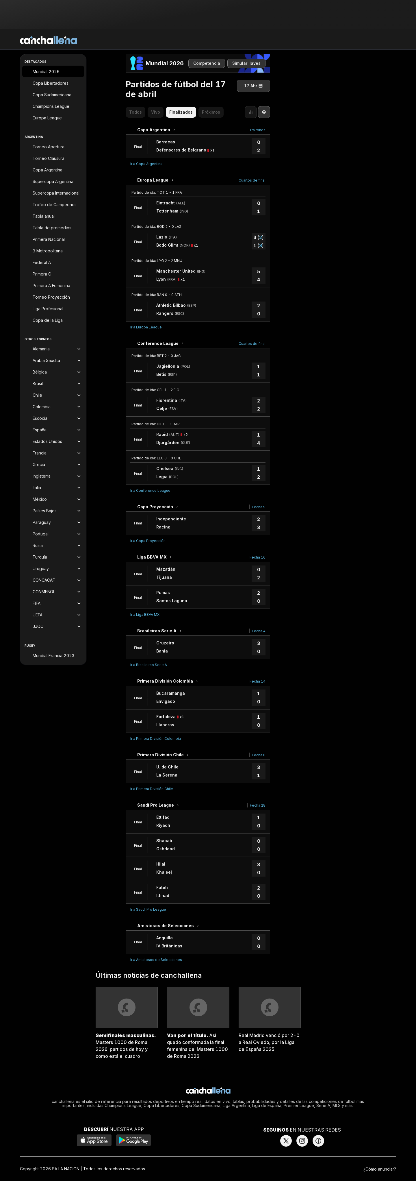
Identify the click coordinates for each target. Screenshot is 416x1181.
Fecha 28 (257, 805)
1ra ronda (257, 130)
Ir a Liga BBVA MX (144, 614)
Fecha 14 (257, 681)
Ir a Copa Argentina (146, 164)
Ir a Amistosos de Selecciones (156, 960)
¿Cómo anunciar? (379, 1169)
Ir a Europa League (146, 327)
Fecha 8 (258, 755)
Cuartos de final (252, 180)
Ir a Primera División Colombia (155, 738)
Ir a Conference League (150, 490)
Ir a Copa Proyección (148, 541)
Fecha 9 (258, 507)
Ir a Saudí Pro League (148, 909)
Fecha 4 (258, 631)
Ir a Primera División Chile (151, 789)
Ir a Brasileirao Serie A (148, 665)
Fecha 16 (257, 557)
